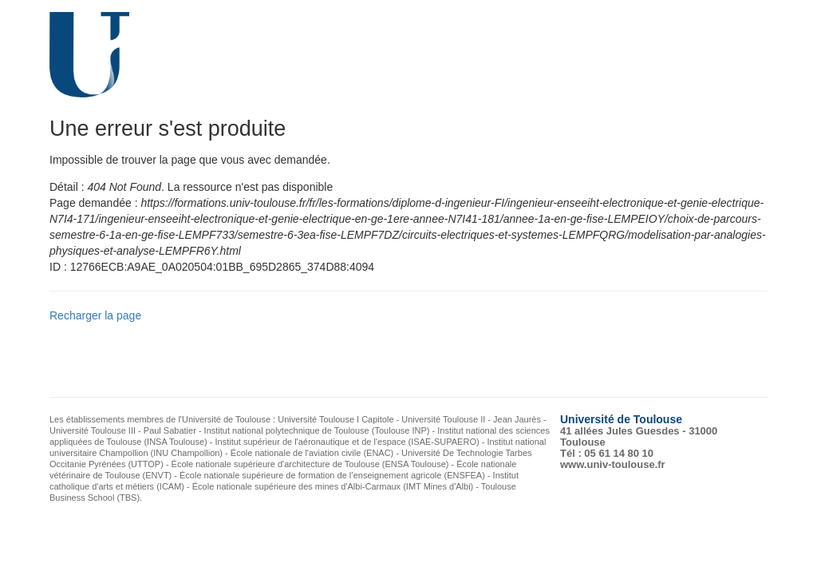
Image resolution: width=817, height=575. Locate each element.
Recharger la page (95, 315)
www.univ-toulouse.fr (612, 464)
